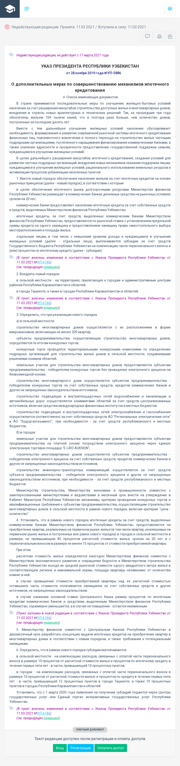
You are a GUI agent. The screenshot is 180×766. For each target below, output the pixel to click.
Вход (60, 748)
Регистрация (81, 748)
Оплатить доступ (111, 748)
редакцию (51, 267)
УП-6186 (43, 262)
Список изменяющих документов (90, 97)
